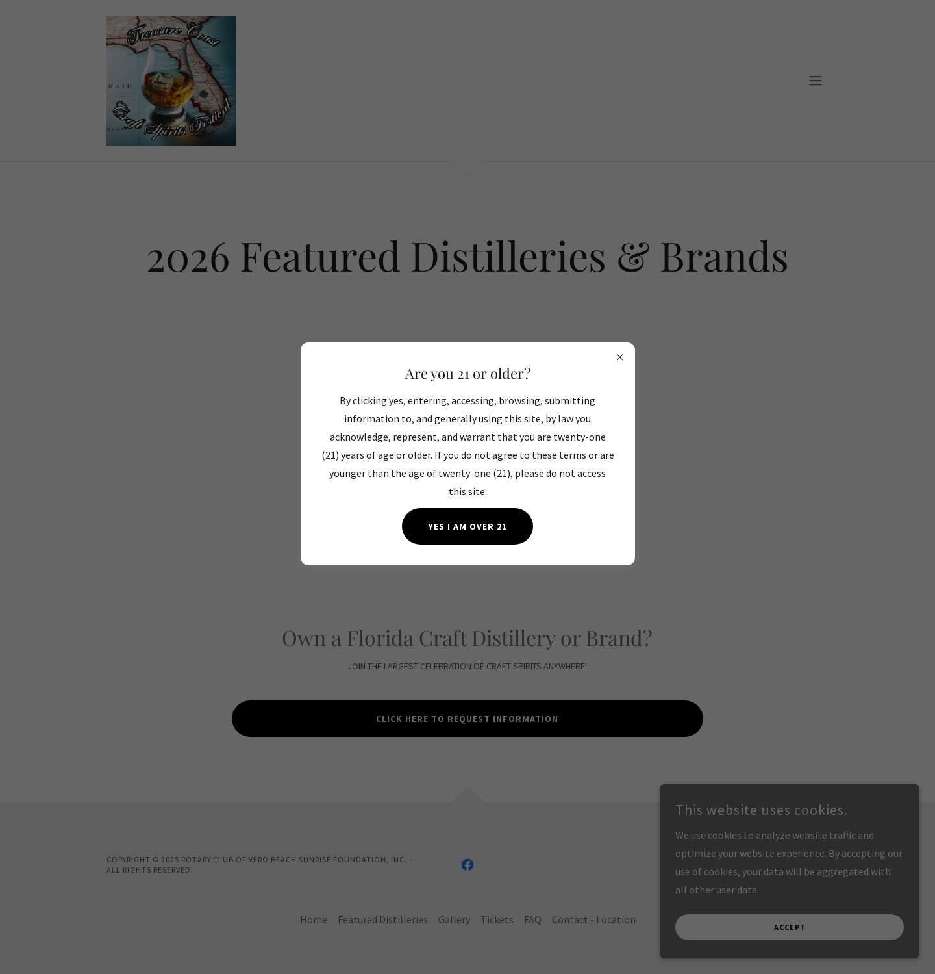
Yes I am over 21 (467, 526)
